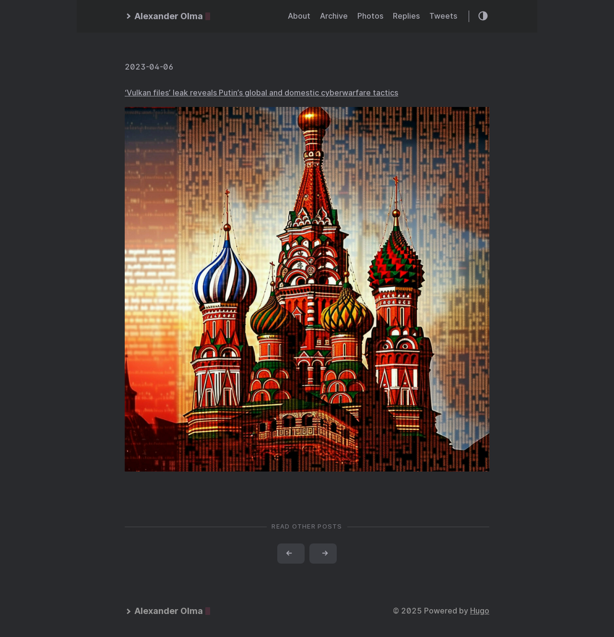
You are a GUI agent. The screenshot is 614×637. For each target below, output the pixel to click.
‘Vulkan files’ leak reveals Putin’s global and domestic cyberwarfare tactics (261, 92)
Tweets (443, 16)
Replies (406, 16)
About (299, 16)
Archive (334, 16)
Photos (370, 16)
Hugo (479, 610)
